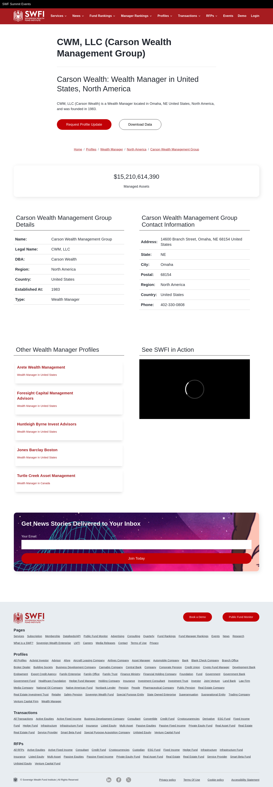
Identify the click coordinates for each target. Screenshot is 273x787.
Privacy (154, 642)
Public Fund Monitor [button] (241, 617)
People (136, 687)
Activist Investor (39, 660)
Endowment (21, 674)
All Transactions (23, 718)
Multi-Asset (126, 725)
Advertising (117, 636)
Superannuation (188, 694)
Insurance (129, 680)
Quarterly (148, 636)
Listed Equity (108, 725)
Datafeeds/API (72, 636)
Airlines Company (118, 660)
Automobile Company (166, 660)
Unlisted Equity (142, 732)
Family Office (92, 674)
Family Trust (110, 674)
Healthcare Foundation (52, 680)
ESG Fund (224, 718)
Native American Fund (79, 687)
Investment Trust (178, 680)
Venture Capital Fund (167, 732)
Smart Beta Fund (71, 732)
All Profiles (20, 660)
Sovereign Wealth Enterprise (53, 642)
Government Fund (24, 680)
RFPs (210, 15)
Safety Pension (73, 694)
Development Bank (243, 667)
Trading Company (239, 694)
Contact (123, 642)
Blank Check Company (205, 660)
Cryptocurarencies (188, 718)
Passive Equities (146, 725)
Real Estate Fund (24, 732)
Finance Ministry (130, 674)
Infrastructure (49, 725)
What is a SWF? (23, 642)
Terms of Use (139, 642)
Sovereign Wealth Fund (99, 694)
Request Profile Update (84, 124)
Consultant (133, 718)
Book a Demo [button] (197, 617)
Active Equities (45, 718)
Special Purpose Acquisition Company (107, 732)
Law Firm (244, 680)
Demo (242, 15)
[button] (59, 16)
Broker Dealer (22, 667)
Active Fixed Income (69, 718)
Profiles (163, 15)
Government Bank (234, 674)
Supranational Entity (213, 694)
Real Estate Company (211, 687)
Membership (52, 636)
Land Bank (229, 680)
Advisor (56, 660)
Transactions (187, 15)
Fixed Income (241, 718)
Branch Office (230, 660)
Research (238, 636)
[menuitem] (20, 637)
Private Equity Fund (200, 725)
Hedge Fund (30, 725)
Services (57, 15)
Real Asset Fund (225, 725)
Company (150, 667)
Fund (199, 674)
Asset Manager (141, 660)
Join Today (136, 558)
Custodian (139, 749)
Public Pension (186, 687)
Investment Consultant (151, 680)
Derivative (209, 718)
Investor (196, 680)
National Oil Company (49, 687)
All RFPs (19, 749)
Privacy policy (167, 779)
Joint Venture (212, 680)
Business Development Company (76, 667)
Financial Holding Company (160, 674)
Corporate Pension (170, 667)
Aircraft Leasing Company (89, 660)
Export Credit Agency (43, 674)
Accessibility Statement (245, 779)
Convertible (150, 718)
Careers (88, 642)
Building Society (43, 667)
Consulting (133, 636)
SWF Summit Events (16, 4)
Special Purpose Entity (130, 694)
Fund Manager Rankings (194, 636)
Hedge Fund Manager (82, 680)
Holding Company (109, 680)
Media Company (23, 687)
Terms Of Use (192, 779)
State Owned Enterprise (161, 694)
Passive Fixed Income (172, 725)
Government (212, 674)
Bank (185, 660)
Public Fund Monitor (96, 636)
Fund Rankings (101, 15)
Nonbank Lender (106, 687)
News (76, 15)
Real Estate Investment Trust (31, 694)
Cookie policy (216, 779)
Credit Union (192, 667)
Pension (124, 687)
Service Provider (48, 732)
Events (228, 15)
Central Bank (134, 667)
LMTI (77, 642)
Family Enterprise (70, 674)
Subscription (34, 636)
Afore (67, 660)
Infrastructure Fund (71, 725)
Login (255, 15)
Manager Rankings (134, 15)
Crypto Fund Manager (216, 667)
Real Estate (245, 725)
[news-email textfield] (136, 544)
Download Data (140, 124)
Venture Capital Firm (26, 701)
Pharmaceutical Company (158, 687)
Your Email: (29, 536)
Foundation (186, 674)
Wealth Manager (51, 701)
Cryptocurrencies (119, 749)
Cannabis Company (111, 667)
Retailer (56, 694)
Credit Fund (167, 718)
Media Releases (105, 642)
